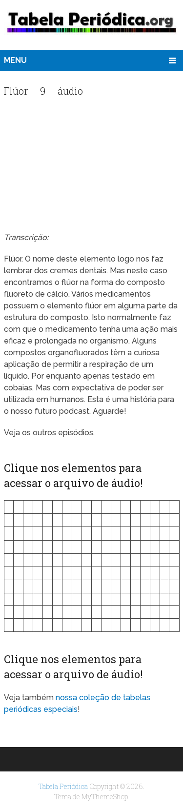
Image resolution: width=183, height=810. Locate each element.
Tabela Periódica (63, 786)
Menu (15, 60)
